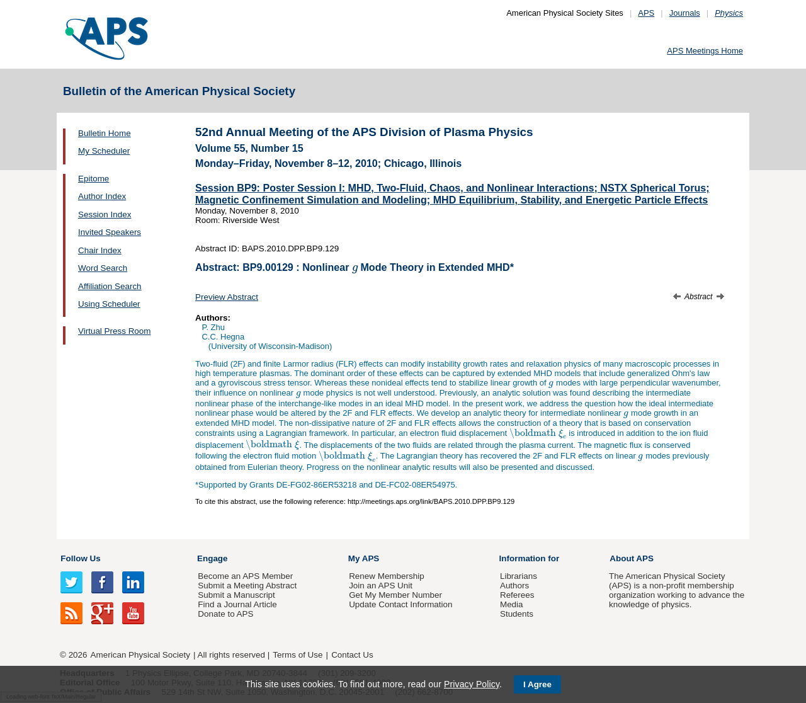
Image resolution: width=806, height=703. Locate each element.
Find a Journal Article (237, 604)
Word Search (102, 268)
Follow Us (80, 558)
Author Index (102, 196)
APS (646, 13)
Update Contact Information (400, 604)
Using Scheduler (109, 304)
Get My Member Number (395, 595)
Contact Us (352, 655)
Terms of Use (297, 655)
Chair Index (100, 250)
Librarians (518, 576)
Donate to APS (225, 614)
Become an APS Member (245, 576)
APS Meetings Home (705, 50)
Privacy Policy (471, 684)
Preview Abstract (226, 297)
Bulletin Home (104, 133)
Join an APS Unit (380, 585)
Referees (517, 595)
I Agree (537, 684)
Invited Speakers (109, 232)
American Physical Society (140, 655)
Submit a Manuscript (236, 595)
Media (511, 604)
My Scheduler (104, 151)
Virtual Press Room (114, 331)
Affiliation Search (110, 286)
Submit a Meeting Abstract (247, 585)
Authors (514, 585)
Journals (684, 13)
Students (516, 614)
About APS (632, 558)
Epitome (93, 178)
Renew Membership (386, 576)
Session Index (104, 214)
